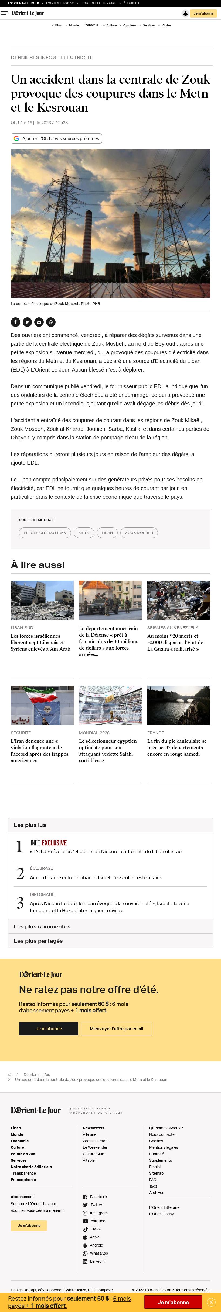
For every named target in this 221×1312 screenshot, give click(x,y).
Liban (59, 25)
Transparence (23, 1172)
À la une (89, 1133)
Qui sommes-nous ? (166, 1127)
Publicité (156, 1153)
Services (149, 25)
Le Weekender (95, 1146)
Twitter (96, 1204)
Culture (112, 25)
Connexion (185, 13)
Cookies (156, 1140)
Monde (74, 25)
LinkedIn (97, 1260)
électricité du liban (48, 532)
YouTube (98, 1220)
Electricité (76, 57)
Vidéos (167, 25)
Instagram (99, 1212)
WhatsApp (99, 1252)
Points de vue (23, 1153)
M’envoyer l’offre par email (116, 1027)
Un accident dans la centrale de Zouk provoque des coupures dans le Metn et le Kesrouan (91, 1078)
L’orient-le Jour (23, 3)
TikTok (96, 1228)
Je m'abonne (173, 1302)
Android (96, 1244)
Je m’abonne (203, 13)
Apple (95, 1236)
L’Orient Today (161, 1213)
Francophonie (23, 1178)
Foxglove (104, 1289)
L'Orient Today (60, 3)
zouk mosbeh (152, 532)
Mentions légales (163, 1146)
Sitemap (156, 1172)
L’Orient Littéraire (164, 1206)
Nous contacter (162, 1133)
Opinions (130, 25)
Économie (91, 25)
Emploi (155, 1166)
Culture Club (93, 1153)
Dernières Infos (33, 57)
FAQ (153, 1178)
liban (117, 532)
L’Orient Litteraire (99, 3)
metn (91, 532)
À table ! (131, 3)
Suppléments (160, 1159)
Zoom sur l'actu (96, 1140)
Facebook (98, 1195)
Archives (156, 1191)
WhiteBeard (76, 1289)
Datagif (29, 1289)
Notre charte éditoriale (31, 1166)
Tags (153, 1185)
